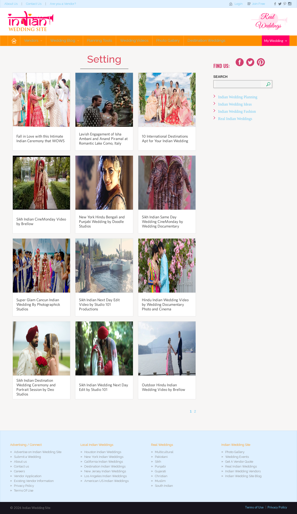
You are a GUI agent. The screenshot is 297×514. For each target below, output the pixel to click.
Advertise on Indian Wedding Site (37, 452)
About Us (11, 4)
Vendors (33, 40)
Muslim (160, 481)
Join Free (258, 4)
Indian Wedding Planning (237, 97)
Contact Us (33, 4)
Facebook (240, 62)
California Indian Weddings (103, 461)
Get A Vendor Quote (239, 461)
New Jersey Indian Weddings (105, 471)
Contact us (21, 466)
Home (14, 41)
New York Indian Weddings (103, 457)
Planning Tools (99, 40)
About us (20, 461)
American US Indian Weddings (106, 481)
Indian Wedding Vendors (243, 471)
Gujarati (160, 471)
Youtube (261, 62)
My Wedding (275, 41)
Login (239, 4)
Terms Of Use (23, 490)
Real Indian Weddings (235, 119)
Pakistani (161, 457)
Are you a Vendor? (63, 4)
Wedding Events (237, 457)
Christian (161, 476)
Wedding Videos (134, 40)
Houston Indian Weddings (102, 452)
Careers (19, 471)
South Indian (164, 485)
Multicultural (164, 452)
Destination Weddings (206, 40)
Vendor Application (27, 476)
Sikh (158, 461)
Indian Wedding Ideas (235, 104)
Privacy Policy (24, 485)
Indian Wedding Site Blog (243, 476)
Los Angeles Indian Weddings (105, 476)
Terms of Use (254, 507)
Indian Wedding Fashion (237, 111)
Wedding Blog (64, 40)
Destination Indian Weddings (104, 466)
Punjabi (160, 466)
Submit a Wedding (27, 457)
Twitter (250, 62)
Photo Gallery (168, 40)
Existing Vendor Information (34, 481)
